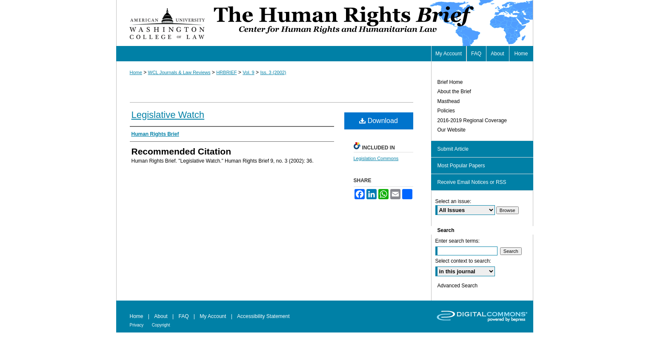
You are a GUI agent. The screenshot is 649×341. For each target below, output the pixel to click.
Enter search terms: (457, 241)
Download (378, 120)
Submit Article (453, 149)
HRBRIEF (226, 72)
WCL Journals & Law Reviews (179, 72)
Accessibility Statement (263, 316)
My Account (213, 316)
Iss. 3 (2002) (273, 72)
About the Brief (454, 92)
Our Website (451, 130)
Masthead (448, 101)
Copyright (161, 325)
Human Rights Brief (372, 23)
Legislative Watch (168, 114)
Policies (446, 111)
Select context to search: (463, 261)
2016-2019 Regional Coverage (472, 120)
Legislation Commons (376, 158)
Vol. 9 (248, 72)
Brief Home (450, 82)
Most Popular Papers (461, 166)
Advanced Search (457, 286)
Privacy (137, 325)
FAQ (183, 316)
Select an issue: (453, 201)
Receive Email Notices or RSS (471, 182)
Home (136, 72)
